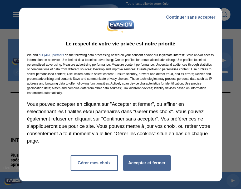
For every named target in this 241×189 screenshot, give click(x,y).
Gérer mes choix (94, 163)
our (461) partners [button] (51, 55)
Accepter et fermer (146, 163)
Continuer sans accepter (190, 17)
